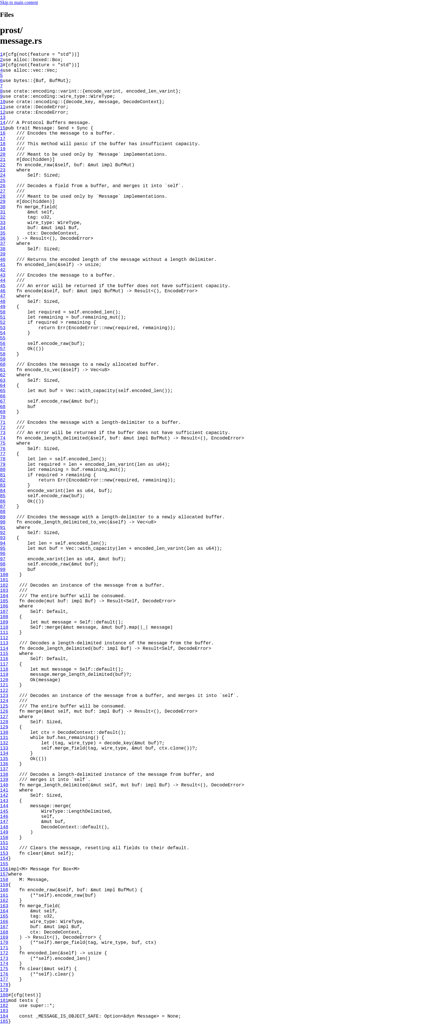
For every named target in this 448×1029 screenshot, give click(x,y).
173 (4, 959)
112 (4, 638)
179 (4, 990)
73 (2, 433)
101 (4, 580)
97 (2, 559)
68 (2, 407)
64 (2, 386)
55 (2, 338)
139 (4, 780)
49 (2, 307)
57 (2, 349)
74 (2, 438)
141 (4, 790)
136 (4, 764)
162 (4, 901)
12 (2, 112)
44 (2, 280)
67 (2, 401)
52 (2, 322)
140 (4, 785)
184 (4, 1016)
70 (2, 417)
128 (4, 722)
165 (4, 916)
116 (4, 659)
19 (2, 149)
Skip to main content (19, 2)
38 (2, 249)
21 (2, 160)
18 (2, 144)
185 (4, 1021)
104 (4, 596)
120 (4, 680)
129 (4, 727)
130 (4, 733)
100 (4, 575)
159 (4, 885)
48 (2, 302)
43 (2, 275)
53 (2, 328)
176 (4, 974)
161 (4, 895)
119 (4, 675)
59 (2, 359)
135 (4, 759)
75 (2, 443)
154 (4, 859)
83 (2, 485)
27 (2, 191)
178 (4, 985)
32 (2, 217)
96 (2, 554)
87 (2, 506)
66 (2, 396)
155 (4, 864)
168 (4, 932)
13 (2, 118)
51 (2, 317)
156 (4, 869)
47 (2, 296)
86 (2, 501)
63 (2, 380)
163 (4, 906)
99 (2, 570)
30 (2, 207)
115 (4, 654)
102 (4, 585)
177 (4, 979)
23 (2, 170)
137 (4, 769)
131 (4, 738)
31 (2, 212)
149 (4, 832)
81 (2, 475)
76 (2, 449)
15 (2, 128)
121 (4, 685)
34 (2, 228)
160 (4, 890)
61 (2, 370)
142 (4, 795)
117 (4, 664)
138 (4, 775)
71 (2, 422)
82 (2, 480)
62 (2, 375)
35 (2, 233)
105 (4, 601)
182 (4, 1006)
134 (4, 753)
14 (2, 123)
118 (4, 669)
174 (4, 964)
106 (4, 606)
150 (4, 838)
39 (2, 254)
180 (4, 995)
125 (4, 706)
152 (4, 848)
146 (4, 817)
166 (4, 922)
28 (2, 196)
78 (2, 459)
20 (2, 154)
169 (4, 937)
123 (4, 696)
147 (4, 822)
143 (4, 801)
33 (2, 223)
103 (4, 591)
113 (4, 643)
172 (4, 953)
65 (2, 391)
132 (4, 743)
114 (4, 649)
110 (4, 627)
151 (4, 843)
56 (2, 344)
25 (2, 181)
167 (4, 927)
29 (2, 202)
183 (4, 1011)
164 (4, 911)
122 (4, 691)
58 (2, 354)
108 (4, 617)
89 (2, 517)
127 (4, 717)
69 (2, 412)
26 (2, 186)
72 (2, 428)
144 (4, 806)
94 (2, 543)
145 (4, 811)
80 (2, 470)
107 (4, 612)
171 (4, 948)
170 (4, 943)
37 (2, 244)
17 (2, 139)
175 (4, 969)
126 (4, 711)
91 (2, 528)
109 (4, 622)
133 (4, 748)
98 (2, 564)
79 (2, 464)
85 (2, 496)
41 (2, 265)
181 (4, 1001)
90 (2, 522)
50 (2, 312)
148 (4, 827)
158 (4, 880)
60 (2, 364)
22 (2, 165)
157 (4, 874)
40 (2, 260)
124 (4, 701)
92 (2, 533)
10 (2, 102)
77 (2, 454)
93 (2, 538)
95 (2, 549)
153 (4, 853)
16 (2, 133)
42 (2, 270)
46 (2, 291)
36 (2, 238)
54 (2, 333)
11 (2, 107)
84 (2, 491)
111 (4, 633)
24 (2, 175)
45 (2, 286)
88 (2, 512)
